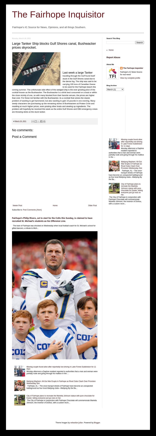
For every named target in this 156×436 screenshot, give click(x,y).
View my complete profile (130, 78)
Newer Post (17, 205)
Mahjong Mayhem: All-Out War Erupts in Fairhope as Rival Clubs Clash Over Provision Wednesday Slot (131, 165)
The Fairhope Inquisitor (58, 14)
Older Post (92, 205)
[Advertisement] (125, 114)
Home (55, 205)
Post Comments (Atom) (32, 210)
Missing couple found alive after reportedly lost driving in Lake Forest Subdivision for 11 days (131, 142)
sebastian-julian (76, 423)
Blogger (97, 423)
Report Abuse (113, 57)
